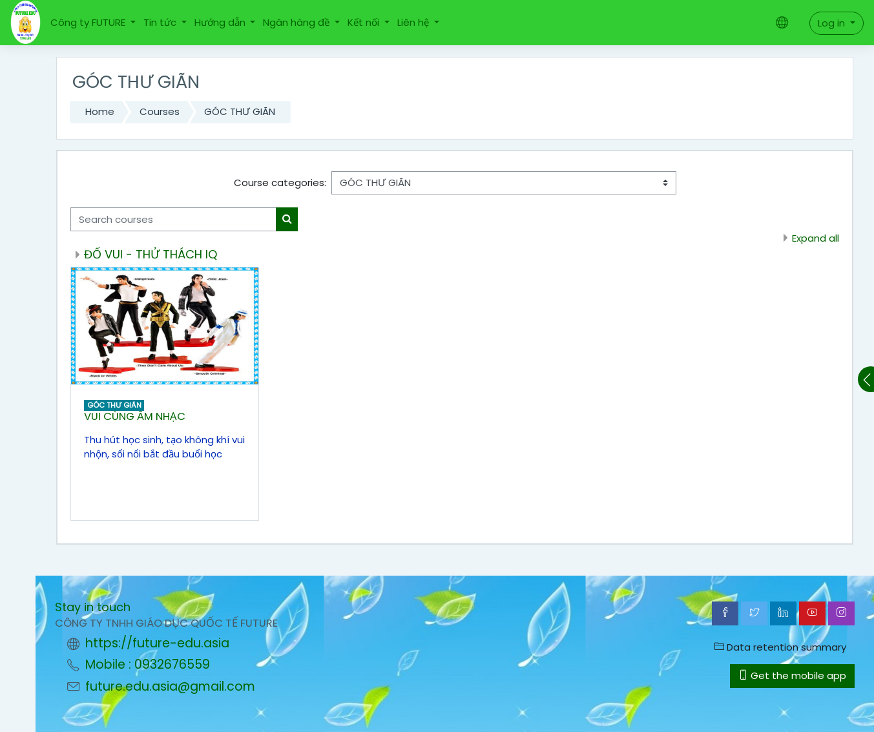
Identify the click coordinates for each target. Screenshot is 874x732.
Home (99, 111)
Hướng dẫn (221, 22)
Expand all (815, 238)
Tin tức (161, 22)
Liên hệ (414, 22)
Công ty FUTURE (89, 22)
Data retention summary (780, 647)
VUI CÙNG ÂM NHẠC (134, 416)
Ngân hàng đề (297, 22)
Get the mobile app (792, 675)
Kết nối (365, 22)
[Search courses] (173, 219)
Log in (833, 23)
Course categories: (280, 182)
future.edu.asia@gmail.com (170, 686)
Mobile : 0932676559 (147, 664)
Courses (160, 111)
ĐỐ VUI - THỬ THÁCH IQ (150, 254)
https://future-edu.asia (157, 643)
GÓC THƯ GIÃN (239, 111)
